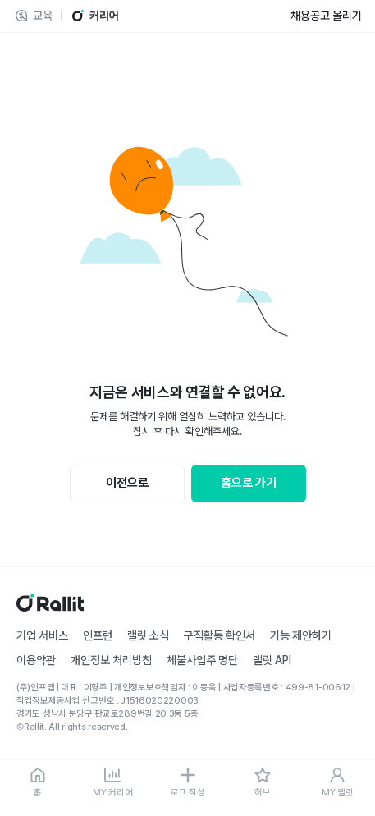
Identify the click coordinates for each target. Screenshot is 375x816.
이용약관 (36, 660)
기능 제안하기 (301, 635)
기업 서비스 (42, 635)
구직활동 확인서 (219, 635)
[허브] (262, 783)
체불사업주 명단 (202, 660)
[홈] (37, 783)
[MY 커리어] (112, 783)
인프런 (97, 635)
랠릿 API (272, 660)
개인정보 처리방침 (111, 660)
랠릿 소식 (148, 635)
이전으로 (127, 482)
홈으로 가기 (249, 482)
